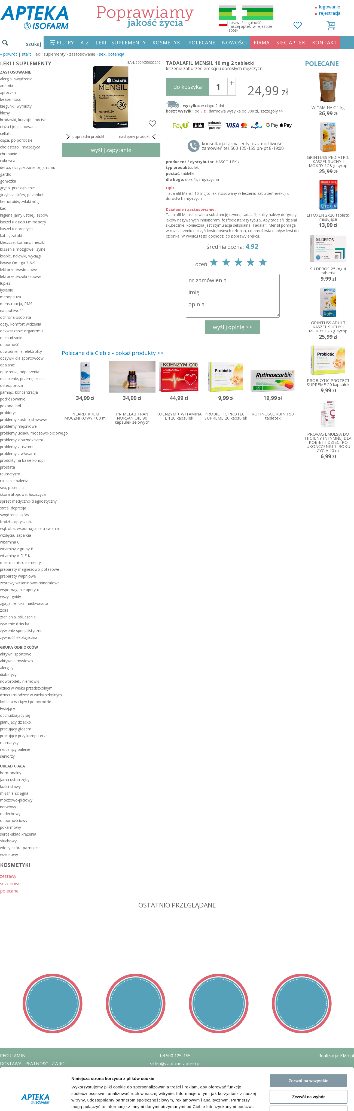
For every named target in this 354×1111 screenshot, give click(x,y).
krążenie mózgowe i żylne (22, 249)
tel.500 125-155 (175, 1056)
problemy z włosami (18, 453)
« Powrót (8, 54)
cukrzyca (7, 160)
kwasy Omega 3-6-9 (17, 262)
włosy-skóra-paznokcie (20, 847)
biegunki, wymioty (16, 106)
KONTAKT (324, 42)
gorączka (8, 181)
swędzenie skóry (14, 514)
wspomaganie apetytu (19, 589)
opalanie (7, 365)
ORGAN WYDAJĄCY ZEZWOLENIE (33, 1087)
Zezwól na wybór (308, 774)
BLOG (6, 1095)
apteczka (8, 92)
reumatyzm (10, 473)
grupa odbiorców (19, 647)
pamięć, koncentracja (19, 392)
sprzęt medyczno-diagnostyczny (28, 501)
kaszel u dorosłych (16, 228)
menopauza (10, 296)
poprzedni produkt (85, 137)
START (26, 54)
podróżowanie (12, 399)
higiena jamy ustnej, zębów (24, 215)
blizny (5, 113)
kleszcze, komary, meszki (22, 242)
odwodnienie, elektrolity (21, 351)
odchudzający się (15, 715)
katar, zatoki (11, 235)
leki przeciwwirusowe (18, 269)
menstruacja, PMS (16, 303)
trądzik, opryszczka (16, 521)
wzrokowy (9, 854)
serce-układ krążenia (18, 834)
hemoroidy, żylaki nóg (19, 201)
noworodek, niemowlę (19, 681)
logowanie (329, 7)
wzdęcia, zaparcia (15, 535)
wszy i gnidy (10, 596)
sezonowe (10, 883)
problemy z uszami (16, 446)
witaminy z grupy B (16, 548)
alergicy (6, 667)
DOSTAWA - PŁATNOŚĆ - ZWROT (34, 1064)
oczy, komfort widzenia (20, 324)
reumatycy (9, 742)
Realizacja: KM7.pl (336, 1056)
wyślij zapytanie (111, 150)
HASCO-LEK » (228, 161)
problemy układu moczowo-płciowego (29, 433)
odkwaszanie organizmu (21, 330)
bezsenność (10, 99)
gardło (5, 174)
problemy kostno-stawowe (23, 419)
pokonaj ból (10, 405)
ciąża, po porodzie (16, 140)
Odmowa (308, 790)
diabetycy (8, 674)
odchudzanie (11, 337)
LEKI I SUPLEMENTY (121, 42)
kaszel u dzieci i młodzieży (23, 221)
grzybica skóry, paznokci (21, 194)
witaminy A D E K (15, 555)
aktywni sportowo (16, 654)
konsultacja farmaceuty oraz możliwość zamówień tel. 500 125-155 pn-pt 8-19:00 (243, 146)
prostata (7, 467)
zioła (4, 610)
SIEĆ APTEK (290, 42)
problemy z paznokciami (21, 439)
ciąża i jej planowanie (19, 126)
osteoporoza (11, 385)
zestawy (8, 876)
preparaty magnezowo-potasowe (29, 569)
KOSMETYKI (167, 42)
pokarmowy (10, 827)
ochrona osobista (15, 317)
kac (3, 208)
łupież (5, 283)
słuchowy (8, 840)
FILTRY (65, 42)
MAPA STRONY (15, 1103)
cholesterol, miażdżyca (20, 147)
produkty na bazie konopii (22, 460)
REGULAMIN (13, 1056)
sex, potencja (111, 54)
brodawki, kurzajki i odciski (23, 119)
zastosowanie (15, 72)
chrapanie (8, 153)
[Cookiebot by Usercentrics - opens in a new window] (35, 814)
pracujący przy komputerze (24, 735)
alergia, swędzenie (16, 78)
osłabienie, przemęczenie (22, 378)
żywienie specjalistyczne (21, 630)
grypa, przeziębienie (17, 187)
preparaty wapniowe (18, 576)
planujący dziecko (15, 722)
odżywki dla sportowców (22, 358)
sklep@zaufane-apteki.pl (175, 1064)
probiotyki (8, 412)
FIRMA (262, 42)
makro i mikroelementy (20, 562)
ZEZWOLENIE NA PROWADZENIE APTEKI (41, 1079)
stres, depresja (13, 508)
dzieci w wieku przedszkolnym (26, 688)
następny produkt (138, 137)
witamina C (10, 542)
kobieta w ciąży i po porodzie (25, 701)
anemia (6, 85)
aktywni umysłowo (16, 660)
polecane (9, 891)
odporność (9, 344)
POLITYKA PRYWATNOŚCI (26, 1071)
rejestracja (329, 13)
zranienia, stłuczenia (18, 617)
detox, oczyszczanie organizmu (27, 167)
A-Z (85, 42)
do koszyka (187, 86)
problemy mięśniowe (18, 426)
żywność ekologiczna (18, 637)
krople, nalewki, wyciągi (20, 256)
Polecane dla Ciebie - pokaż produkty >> (113, 353)
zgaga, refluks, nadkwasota (24, 603)
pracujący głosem (15, 728)
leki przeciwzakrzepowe (20, 276)
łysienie (6, 290)
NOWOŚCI (234, 42)
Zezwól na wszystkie (308, 758)
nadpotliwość (11, 310)
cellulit (5, 133)
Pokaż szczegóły (290, 814)
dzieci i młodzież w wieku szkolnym (29, 694)
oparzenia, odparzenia (19, 371)
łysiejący (7, 708)
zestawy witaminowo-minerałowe (29, 582)
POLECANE (201, 42)
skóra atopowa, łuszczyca (23, 494)
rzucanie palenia (14, 480)
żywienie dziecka (14, 623)
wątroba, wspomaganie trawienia (29, 528)
